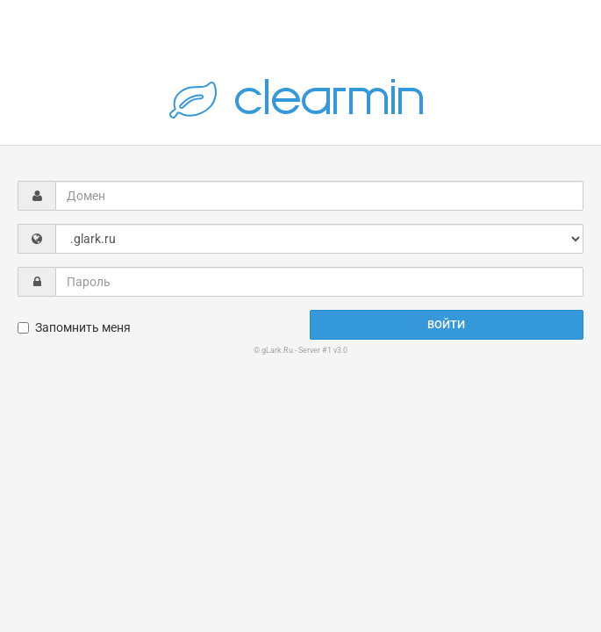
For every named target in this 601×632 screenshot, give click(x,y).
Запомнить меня (74, 327)
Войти (446, 324)
